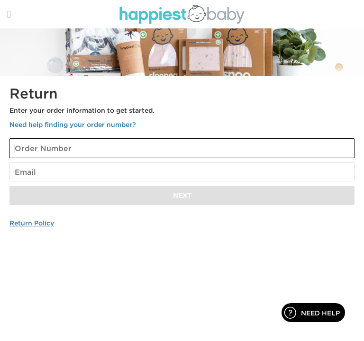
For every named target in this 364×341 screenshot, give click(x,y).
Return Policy (31, 222)
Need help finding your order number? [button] (72, 124)
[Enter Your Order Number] (182, 148)
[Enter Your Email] (182, 171)
